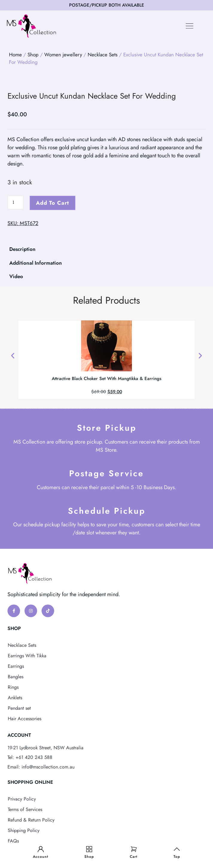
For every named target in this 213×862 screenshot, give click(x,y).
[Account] (41, 849)
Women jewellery (63, 54)
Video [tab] (16, 276)
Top (177, 856)
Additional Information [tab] (35, 262)
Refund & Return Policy (31, 819)
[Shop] (89, 849)
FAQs (13, 840)
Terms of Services (25, 809)
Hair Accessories (24, 718)
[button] (189, 26)
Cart (133, 856)
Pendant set (19, 708)
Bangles (15, 676)
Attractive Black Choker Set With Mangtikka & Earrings (106, 378)
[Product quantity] (15, 202)
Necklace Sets (103, 54)
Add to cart (52, 203)
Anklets (15, 697)
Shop (89, 856)
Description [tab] (22, 249)
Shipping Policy (23, 830)
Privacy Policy (22, 798)
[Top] (177, 849)
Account (40, 856)
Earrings (16, 666)
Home (15, 54)
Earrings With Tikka (27, 655)
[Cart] (134, 849)
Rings (13, 687)
